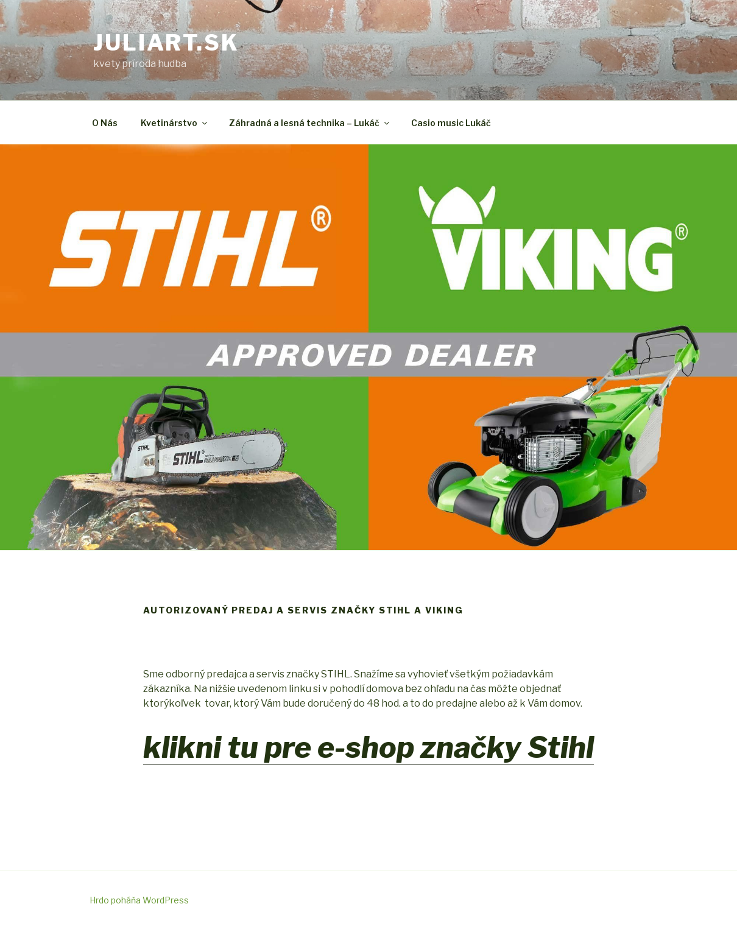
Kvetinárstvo (175, 123)
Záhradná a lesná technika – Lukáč (310, 123)
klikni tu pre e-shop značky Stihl (368, 747)
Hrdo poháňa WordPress (139, 900)
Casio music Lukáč (451, 123)
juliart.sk (166, 42)
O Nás (105, 123)
